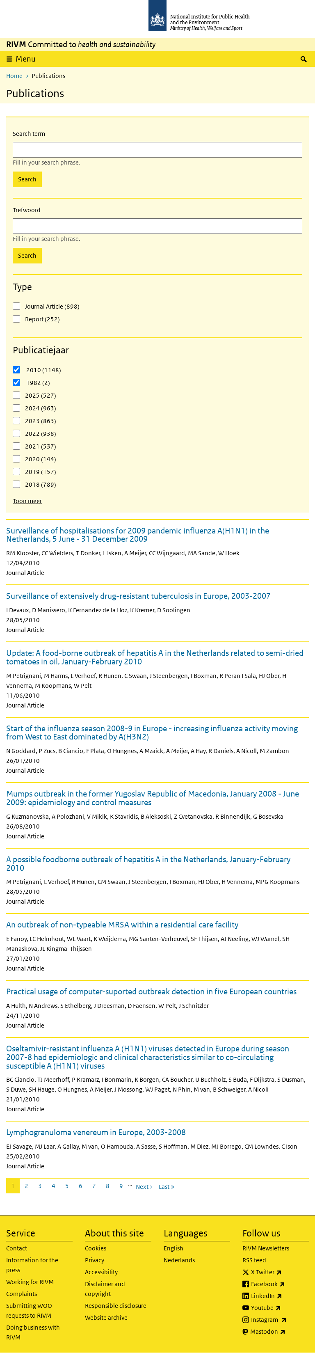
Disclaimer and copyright (105, 1289)
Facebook (280, 1284)
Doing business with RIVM (33, 1332)
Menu (28, 59)
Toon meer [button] (27, 501)
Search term (29, 133)
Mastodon (279, 1332)
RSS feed (254, 1260)
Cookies (95, 1248)
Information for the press (32, 1265)
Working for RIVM (30, 1282)
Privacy (94, 1260)
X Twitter (280, 1272)
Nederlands (179, 1260)
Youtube (280, 1308)
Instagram (280, 1320)
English (173, 1248)
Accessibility (101, 1272)
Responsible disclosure (115, 1306)
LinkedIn (280, 1296)
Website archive (106, 1317)
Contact (16, 1248)
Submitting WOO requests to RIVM (29, 1310)
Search (27, 179)
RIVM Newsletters (265, 1248)
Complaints (21, 1294)
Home (14, 76)
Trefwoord (27, 210)
